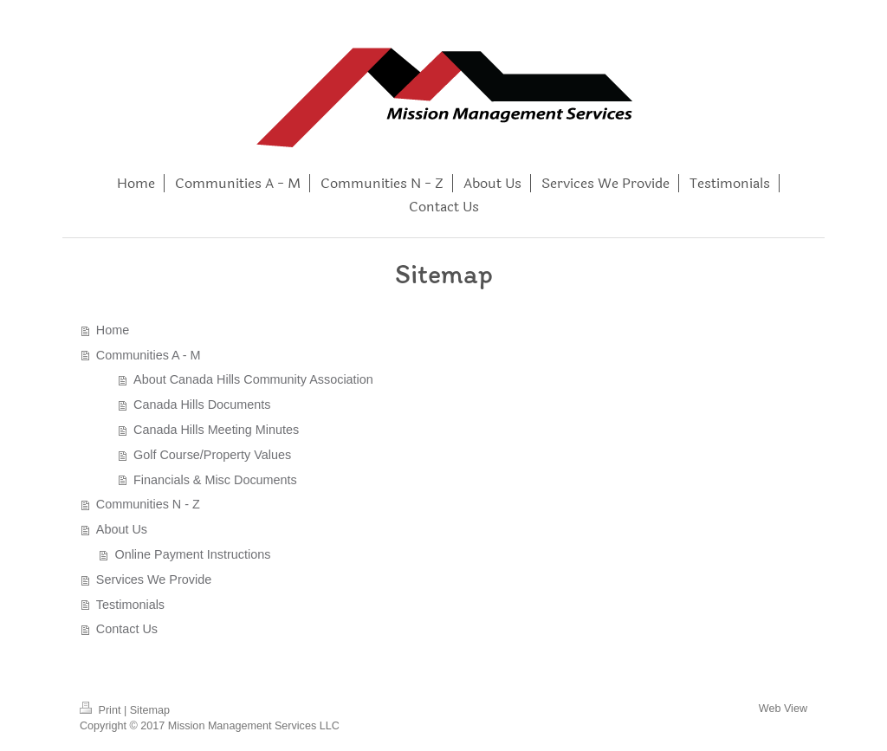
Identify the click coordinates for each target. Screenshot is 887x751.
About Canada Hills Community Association (253, 379)
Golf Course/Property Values (212, 455)
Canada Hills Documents (201, 404)
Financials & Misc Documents (215, 480)
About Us (121, 529)
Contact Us (127, 629)
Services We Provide (153, 579)
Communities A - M (148, 355)
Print (102, 710)
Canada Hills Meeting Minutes (216, 430)
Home (112, 330)
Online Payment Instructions (192, 554)
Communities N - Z (148, 504)
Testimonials (130, 605)
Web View (783, 708)
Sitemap (150, 710)
